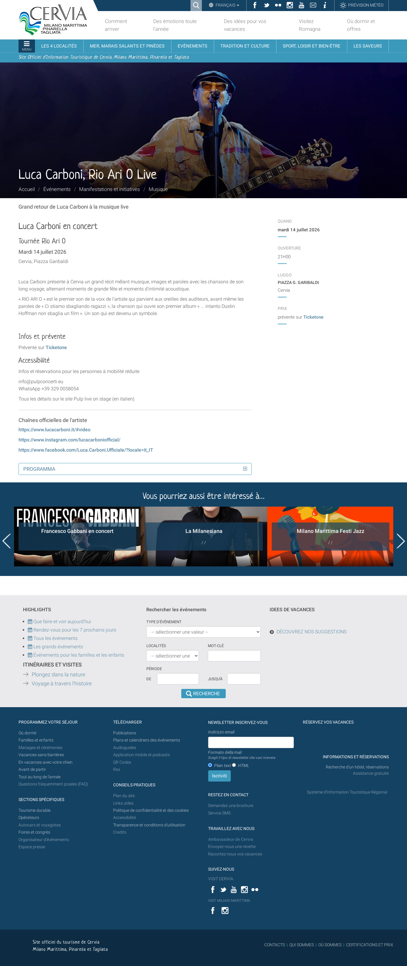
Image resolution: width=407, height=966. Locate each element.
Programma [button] (39, 469)
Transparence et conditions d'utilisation (149, 825)
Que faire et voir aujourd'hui (59, 621)
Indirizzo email (221, 732)
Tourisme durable (34, 810)
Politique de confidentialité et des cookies (151, 810)
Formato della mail (242, 755)
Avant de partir (32, 769)
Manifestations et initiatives (109, 189)
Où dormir (28, 733)
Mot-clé (216, 646)
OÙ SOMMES (330, 944)
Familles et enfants (36, 740)
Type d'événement (164, 622)
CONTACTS (274, 944)
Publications (124, 733)
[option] (77, 536)
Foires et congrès (34, 832)
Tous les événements (53, 638)
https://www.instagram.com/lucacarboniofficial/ (69, 440)
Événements (57, 189)
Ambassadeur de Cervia (230, 839)
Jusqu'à (215, 679)
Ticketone (56, 347)
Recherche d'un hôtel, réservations (357, 767)
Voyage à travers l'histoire (62, 684)
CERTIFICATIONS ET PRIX (369, 944)
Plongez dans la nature (58, 675)
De (148, 679)
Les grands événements (57, 646)
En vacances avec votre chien (46, 762)
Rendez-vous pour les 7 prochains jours (74, 630)
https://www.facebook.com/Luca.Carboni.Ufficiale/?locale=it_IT (86, 450)
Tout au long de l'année (40, 776)
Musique (158, 189)
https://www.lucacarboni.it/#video (54, 429)
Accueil (27, 189)
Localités (156, 646)
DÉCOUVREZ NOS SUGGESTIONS (311, 632)
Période (154, 669)
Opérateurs (29, 817)
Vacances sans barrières (41, 754)
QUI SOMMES (301, 944)
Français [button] (227, 5)
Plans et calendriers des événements (146, 740)
